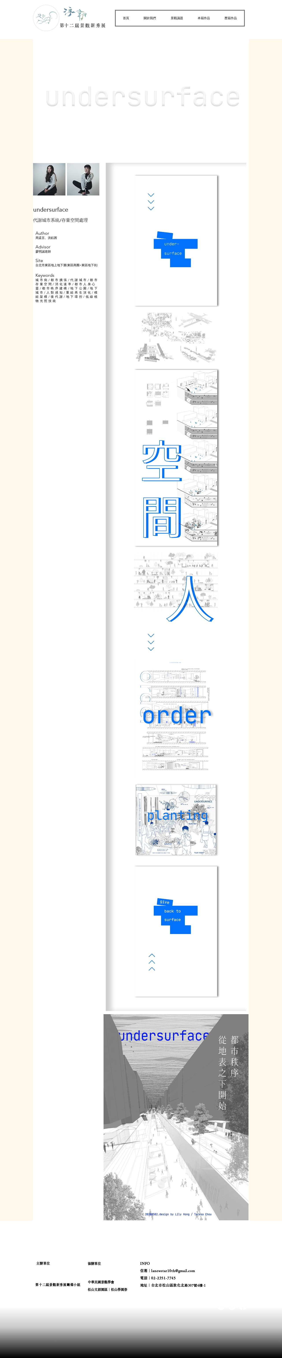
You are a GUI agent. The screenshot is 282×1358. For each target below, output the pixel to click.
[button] (149, 18)
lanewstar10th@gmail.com (173, 1270)
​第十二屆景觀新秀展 (83, 25)
